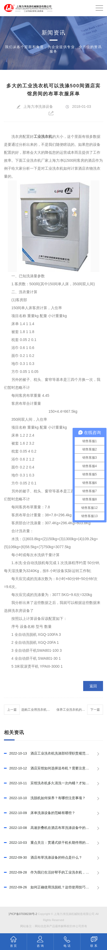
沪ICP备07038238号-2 (22, 913)
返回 (93, 686)
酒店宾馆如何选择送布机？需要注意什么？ (50, 768)
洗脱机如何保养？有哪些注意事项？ (45, 798)
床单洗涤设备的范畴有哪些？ (39, 813)
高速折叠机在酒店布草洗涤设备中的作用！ (50, 827)
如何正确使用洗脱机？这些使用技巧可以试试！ (53, 887)
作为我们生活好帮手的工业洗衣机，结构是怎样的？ (53, 872)
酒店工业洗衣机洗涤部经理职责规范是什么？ (51, 753)
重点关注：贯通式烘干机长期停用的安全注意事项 (53, 842)
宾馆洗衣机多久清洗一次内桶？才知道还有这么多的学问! (53, 783)
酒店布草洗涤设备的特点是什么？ (43, 857)
